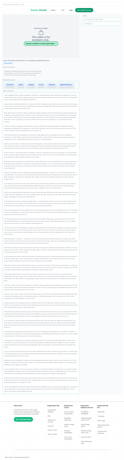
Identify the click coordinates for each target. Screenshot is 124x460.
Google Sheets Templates (52, 411)
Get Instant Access (84, 10)
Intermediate (8, 63)
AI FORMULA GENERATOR (84, 413)
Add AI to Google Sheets (69, 425)
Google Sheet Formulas (51, 421)
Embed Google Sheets (85, 425)
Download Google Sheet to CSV (86, 431)
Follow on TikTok (52, 430)
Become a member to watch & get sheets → (41, 43)
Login (71, 10)
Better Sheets (39, 10)
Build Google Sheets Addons (103, 426)
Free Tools (50, 426)
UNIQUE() (51, 85)
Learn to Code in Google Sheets (69, 413)
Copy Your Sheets (86, 437)
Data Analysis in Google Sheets (93, 19)
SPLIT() (41, 85)
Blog (49, 416)
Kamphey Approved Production (22, 457)
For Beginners (88, 24)
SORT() (21, 85)
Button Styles (101, 421)
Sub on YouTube (52, 434)
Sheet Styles (101, 412)
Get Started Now (23, 419)
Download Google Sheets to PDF (86, 419)
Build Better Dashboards (67, 419)
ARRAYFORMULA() (66, 85)
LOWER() (31, 85)
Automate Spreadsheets (68, 431)
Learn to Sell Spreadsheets (68, 438)
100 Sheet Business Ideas (86, 442)
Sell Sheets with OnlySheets (102, 432)
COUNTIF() (9, 85)
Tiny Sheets (101, 416)
